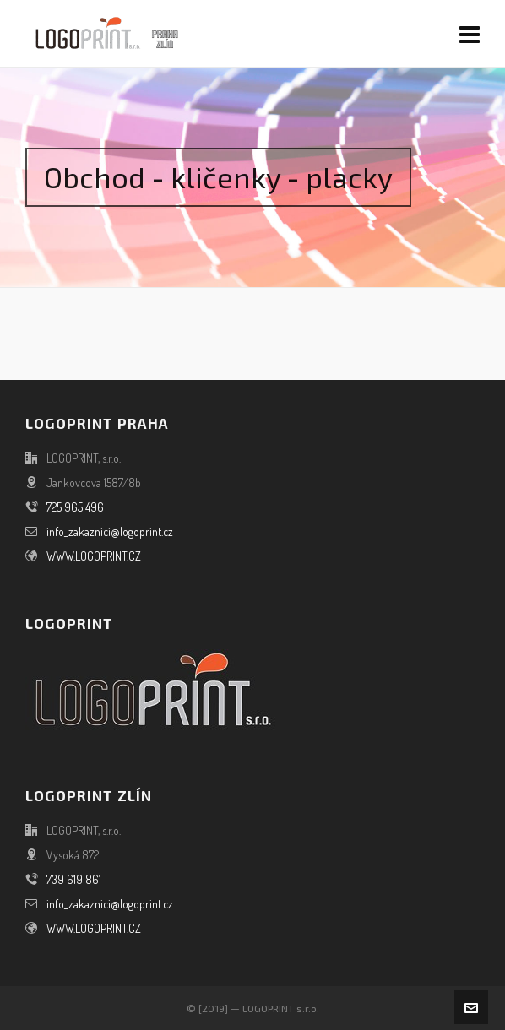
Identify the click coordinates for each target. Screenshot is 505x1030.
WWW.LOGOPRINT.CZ (93, 556)
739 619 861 (73, 879)
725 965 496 (75, 507)
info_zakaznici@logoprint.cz (109, 531)
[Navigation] (469, 34)
